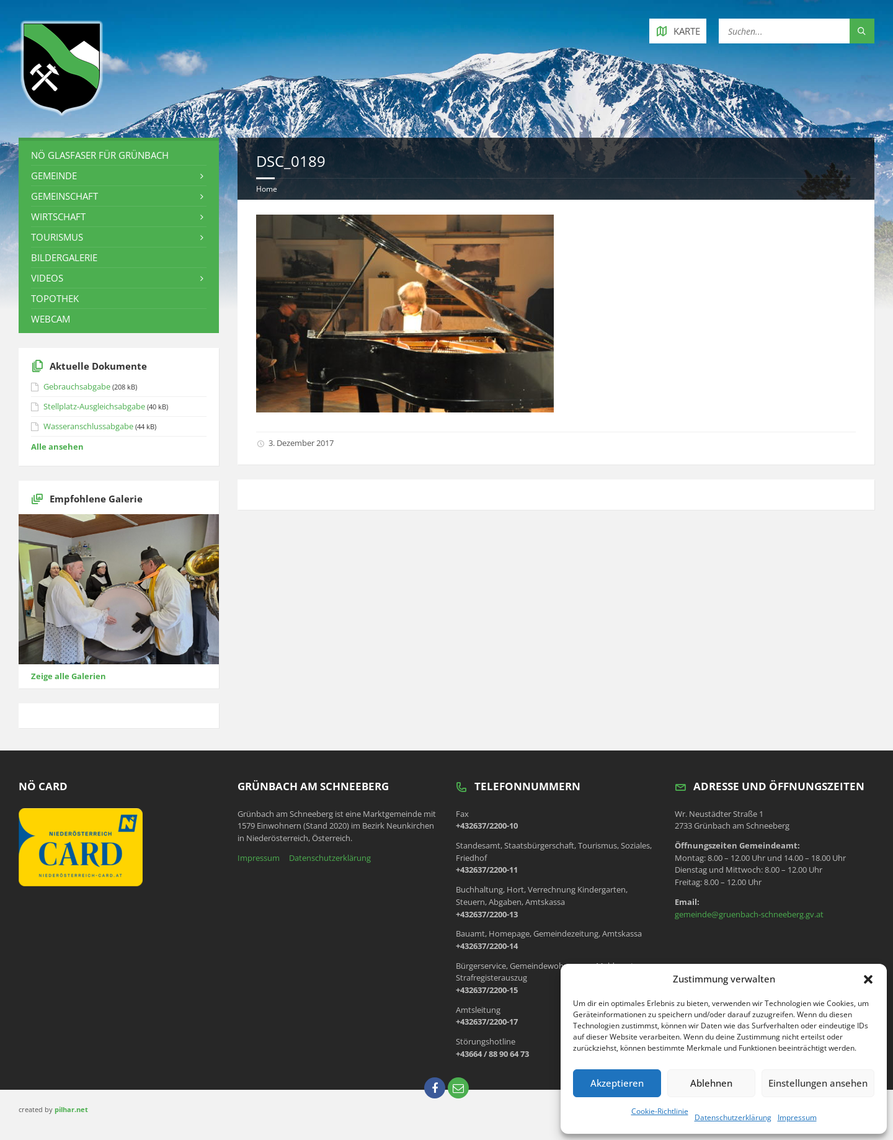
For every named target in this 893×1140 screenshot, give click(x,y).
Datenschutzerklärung (733, 1117)
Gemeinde (54, 175)
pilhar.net (71, 1109)
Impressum (797, 1117)
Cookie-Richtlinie (659, 1111)
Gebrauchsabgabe (76, 386)
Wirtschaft (58, 216)
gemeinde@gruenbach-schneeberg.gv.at (749, 914)
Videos (47, 278)
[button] (868, 979)
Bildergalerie (64, 257)
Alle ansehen (57, 446)
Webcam (50, 319)
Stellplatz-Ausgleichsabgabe (94, 406)
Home (266, 189)
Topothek (55, 298)
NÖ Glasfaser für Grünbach (100, 155)
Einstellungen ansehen (818, 1083)
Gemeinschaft (64, 196)
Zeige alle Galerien (68, 676)
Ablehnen (711, 1083)
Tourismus (57, 237)
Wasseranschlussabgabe (88, 426)
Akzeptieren (617, 1083)
